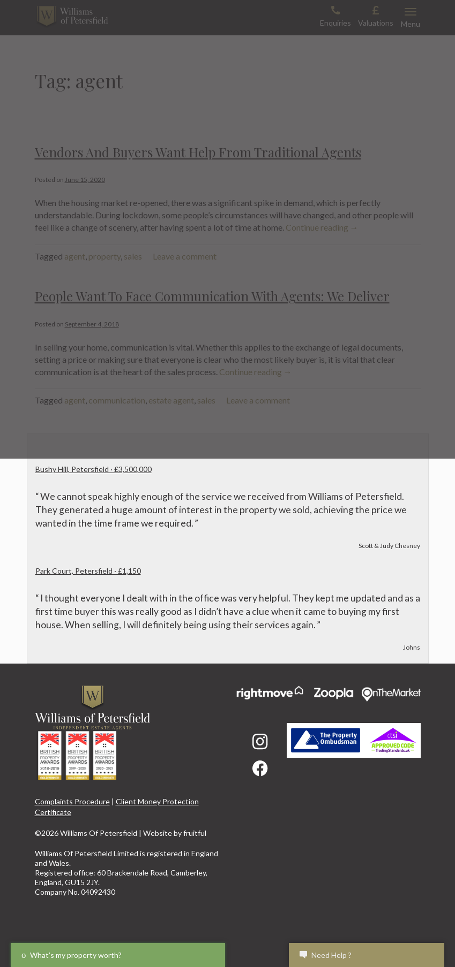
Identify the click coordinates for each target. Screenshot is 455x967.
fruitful (194, 832)
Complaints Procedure (72, 801)
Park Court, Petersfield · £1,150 (88, 570)
